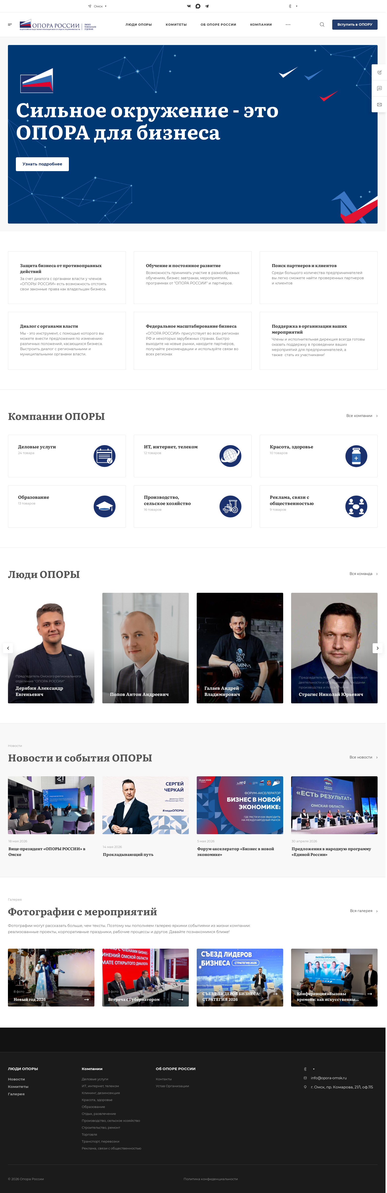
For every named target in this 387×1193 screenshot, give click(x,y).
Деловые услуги (37, 446)
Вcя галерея (364, 911)
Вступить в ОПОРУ (354, 24)
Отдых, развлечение (99, 1114)
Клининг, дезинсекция (101, 1093)
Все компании (362, 415)
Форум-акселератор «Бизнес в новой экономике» (235, 851)
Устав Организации (172, 1086)
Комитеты (18, 1086)
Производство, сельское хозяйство (167, 500)
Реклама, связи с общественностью (292, 500)
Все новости (364, 757)
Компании (92, 1068)
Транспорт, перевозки (100, 1141)
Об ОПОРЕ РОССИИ (175, 1068)
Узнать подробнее (42, 164)
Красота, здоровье (291, 446)
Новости (16, 1079)
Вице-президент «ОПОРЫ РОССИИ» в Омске (46, 851)
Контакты (164, 1079)
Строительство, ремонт (101, 1127)
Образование (33, 497)
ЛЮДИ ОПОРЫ (23, 1068)
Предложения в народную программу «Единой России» (331, 851)
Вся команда (364, 574)
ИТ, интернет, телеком (171, 446)
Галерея (16, 1094)
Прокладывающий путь (128, 854)
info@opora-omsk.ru (329, 1078)
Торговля (89, 1134)
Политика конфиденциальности (211, 1179)
